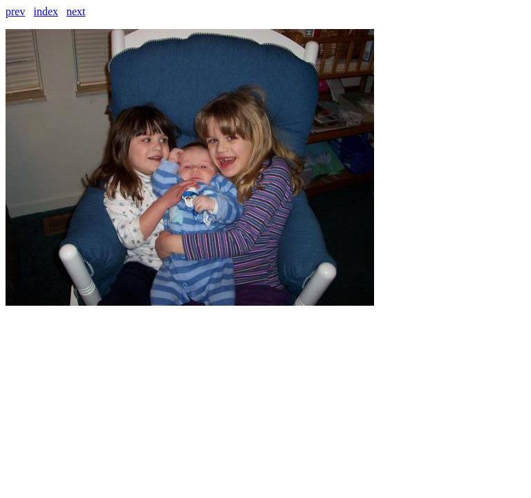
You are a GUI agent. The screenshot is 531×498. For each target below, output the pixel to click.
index (45, 11)
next (76, 11)
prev (15, 11)
